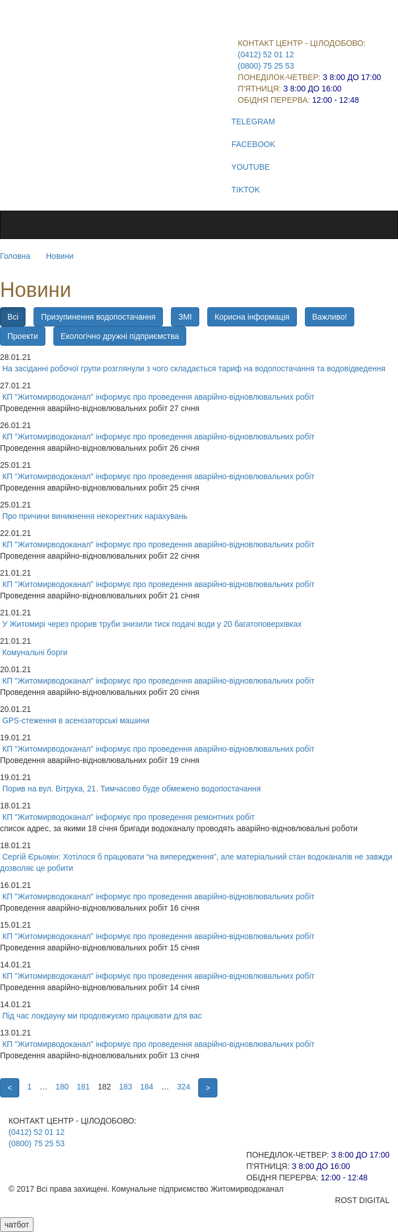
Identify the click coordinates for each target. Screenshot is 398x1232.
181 (83, 1086)
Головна (15, 256)
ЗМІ (185, 316)
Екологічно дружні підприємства (120, 336)
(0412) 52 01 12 (266, 54)
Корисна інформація (252, 316)
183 (125, 1086)
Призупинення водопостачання (98, 316)
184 (146, 1086)
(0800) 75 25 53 (266, 65)
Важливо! (329, 316)
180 (62, 1086)
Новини (60, 256)
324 (183, 1086)
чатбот (17, 1224)
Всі (12, 316)
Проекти (22, 336)
